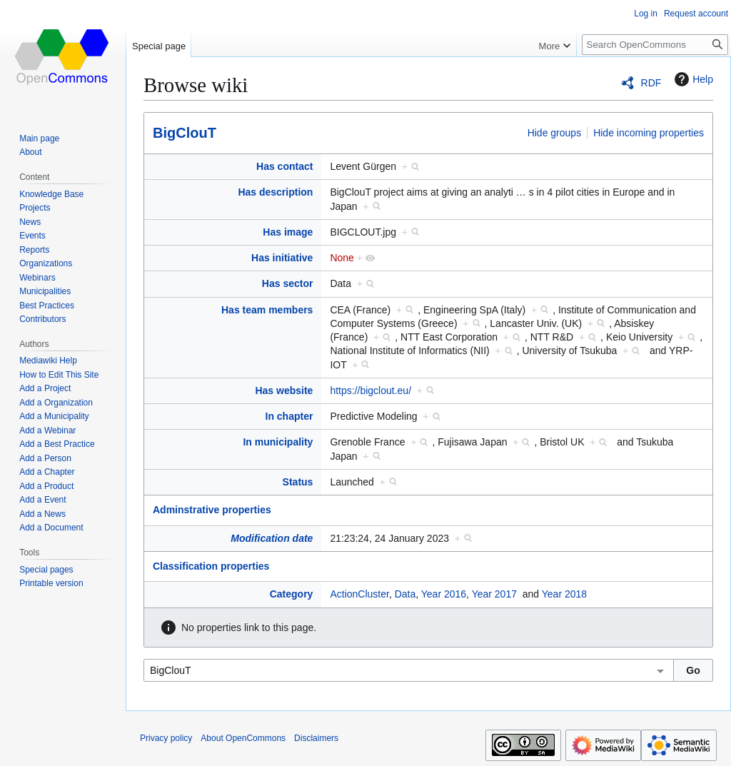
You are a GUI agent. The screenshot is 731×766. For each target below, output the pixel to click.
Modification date (272, 538)
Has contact (284, 166)
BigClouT (184, 133)
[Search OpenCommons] (655, 44)
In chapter (289, 416)
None (341, 257)
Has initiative (282, 257)
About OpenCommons (243, 738)
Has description (275, 192)
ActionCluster (359, 594)
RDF (651, 83)
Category (291, 594)
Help (692, 79)
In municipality (278, 442)
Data (405, 594)
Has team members (267, 310)
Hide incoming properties (648, 132)
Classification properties (211, 566)
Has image (288, 232)
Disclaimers (316, 738)
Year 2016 (443, 594)
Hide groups (555, 132)
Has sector (287, 283)
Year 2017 (494, 594)
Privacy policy (166, 738)
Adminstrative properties (212, 509)
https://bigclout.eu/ (370, 390)
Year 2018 (564, 594)
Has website (284, 390)
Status (298, 482)
